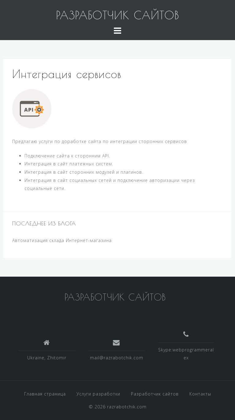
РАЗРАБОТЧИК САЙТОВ (117, 15)
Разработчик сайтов (155, 394)
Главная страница (45, 394)
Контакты (200, 394)
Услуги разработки (98, 394)
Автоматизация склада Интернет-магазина (62, 240)
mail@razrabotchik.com (116, 358)
